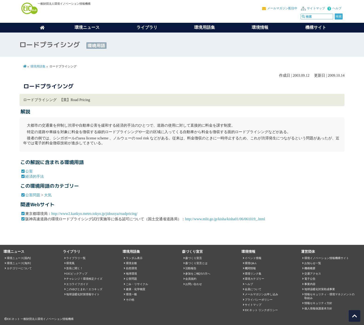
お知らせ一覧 (312, 263)
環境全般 (131, 263)
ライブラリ (146, 27)
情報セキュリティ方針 (318, 303)
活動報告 (190, 268)
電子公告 (309, 278)
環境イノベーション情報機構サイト (326, 258)
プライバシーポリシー (259, 299)
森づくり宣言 (193, 258)
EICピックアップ (76, 273)
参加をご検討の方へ (197, 273)
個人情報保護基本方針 (318, 308)
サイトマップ (316, 8)
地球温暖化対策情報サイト (83, 294)
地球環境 (131, 273)
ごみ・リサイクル (137, 284)
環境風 (70, 263)
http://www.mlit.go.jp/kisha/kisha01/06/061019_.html (225, 219)
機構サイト (315, 27)
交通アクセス (312, 273)
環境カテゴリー (254, 278)
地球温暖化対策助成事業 (319, 289)
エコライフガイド (77, 284)
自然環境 (131, 268)
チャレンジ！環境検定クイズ (84, 278)
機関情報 (250, 268)
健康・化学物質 (135, 289)
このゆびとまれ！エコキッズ (84, 289)
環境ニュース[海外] (19, 263)
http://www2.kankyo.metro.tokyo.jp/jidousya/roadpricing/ (94, 214)
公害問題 (32, 195)
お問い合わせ (193, 284)
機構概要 (309, 268)
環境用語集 (204, 27)
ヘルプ (336, 8)
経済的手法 (34, 176)
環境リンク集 (253, 273)
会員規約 (190, 278)
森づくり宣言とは (196, 263)
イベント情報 (253, 258)
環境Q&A (250, 263)
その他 (130, 299)
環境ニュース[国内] (19, 258)
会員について (253, 289)
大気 (48, 195)
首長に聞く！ (74, 268)
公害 (29, 171)
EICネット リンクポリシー (261, 310)
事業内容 (309, 284)
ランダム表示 (134, 258)
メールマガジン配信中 (282, 8)
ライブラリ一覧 (76, 258)
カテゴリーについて (19, 268)
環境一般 (131, 294)
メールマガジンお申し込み (261, 294)
